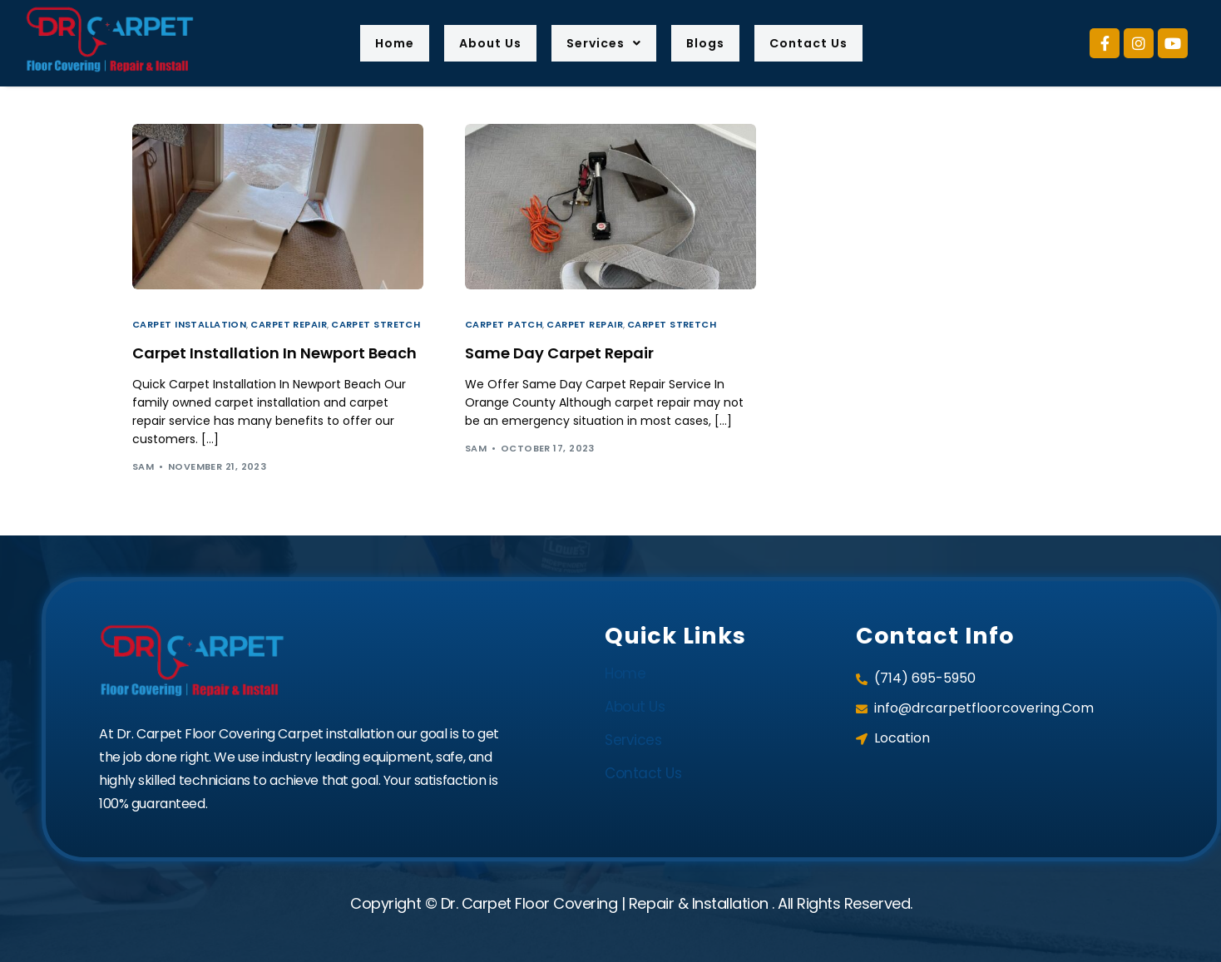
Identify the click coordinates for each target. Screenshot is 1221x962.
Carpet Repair (288, 324)
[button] (603, 43)
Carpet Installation (189, 324)
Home (369, 42)
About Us (477, 42)
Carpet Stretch (375, 324)
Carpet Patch (503, 324)
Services (603, 42)
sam (143, 466)
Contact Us (831, 42)
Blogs (715, 42)
